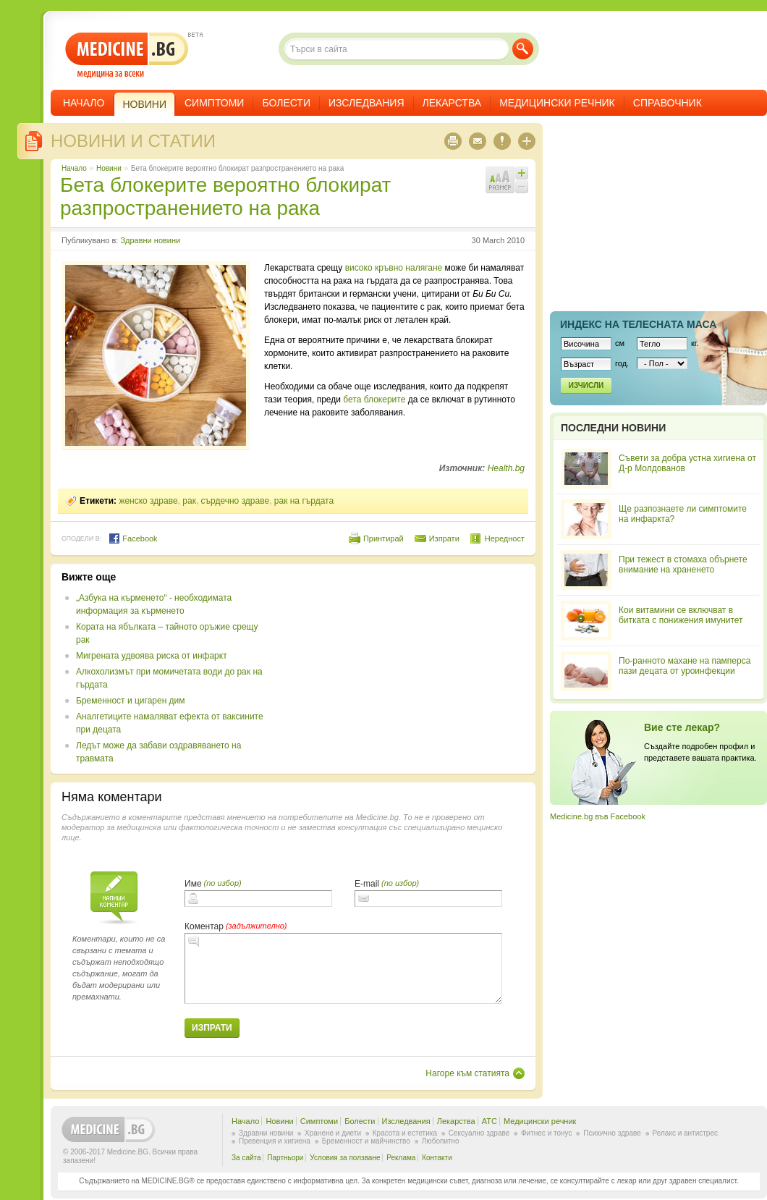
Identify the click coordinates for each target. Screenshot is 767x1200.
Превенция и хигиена (274, 1141)
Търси (522, 48)
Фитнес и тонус (546, 1133)
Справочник (667, 103)
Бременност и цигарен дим (130, 701)
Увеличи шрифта (521, 172)
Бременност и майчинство (366, 1141)
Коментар (204, 926)
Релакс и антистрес (685, 1133)
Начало (83, 103)
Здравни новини (150, 240)
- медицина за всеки (127, 55)
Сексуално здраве (479, 1133)
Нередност (505, 538)
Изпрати (444, 538)
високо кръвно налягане (394, 268)
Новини (109, 168)
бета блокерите (374, 399)
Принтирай (383, 538)
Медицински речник (557, 103)
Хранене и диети (333, 1133)
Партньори (285, 1158)
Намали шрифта (521, 186)
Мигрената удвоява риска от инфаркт (151, 656)
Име (193, 884)
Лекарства (452, 103)
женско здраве (148, 501)
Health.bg (506, 468)
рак (189, 501)
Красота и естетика (405, 1133)
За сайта (246, 1158)
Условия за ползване (345, 1158)
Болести (286, 103)
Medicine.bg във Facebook (597, 816)
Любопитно (440, 1141)
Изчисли (586, 385)
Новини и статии (133, 141)
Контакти (437, 1158)
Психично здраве (612, 1133)
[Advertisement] (392, 661)
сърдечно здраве (235, 501)
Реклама (400, 1158)
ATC (489, 1121)
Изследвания (366, 103)
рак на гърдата (304, 501)
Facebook (133, 538)
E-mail (367, 884)
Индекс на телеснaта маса (638, 324)
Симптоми (214, 103)
